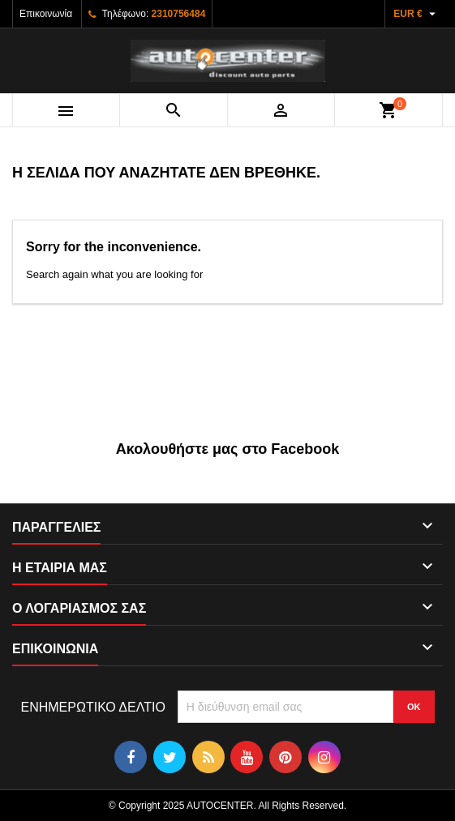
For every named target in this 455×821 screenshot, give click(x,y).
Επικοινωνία (45, 13)
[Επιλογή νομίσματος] (416, 14)
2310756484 (179, 13)
